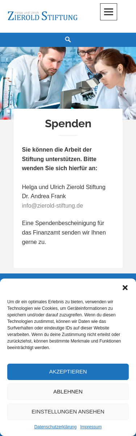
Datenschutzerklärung (55, 426)
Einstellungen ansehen (68, 411)
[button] (125, 287)
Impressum (91, 426)
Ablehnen (68, 391)
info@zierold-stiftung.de (52, 206)
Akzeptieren (68, 371)
